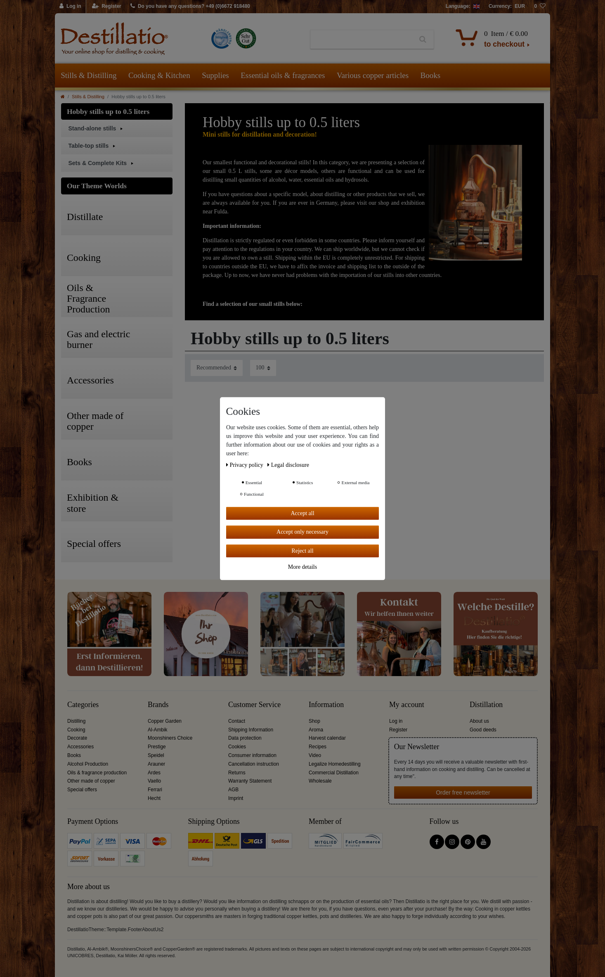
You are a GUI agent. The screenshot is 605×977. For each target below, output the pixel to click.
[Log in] (70, 6)
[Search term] (361, 39)
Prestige (157, 747)
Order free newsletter (463, 792)
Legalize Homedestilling (335, 764)
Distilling (76, 721)
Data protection (245, 738)
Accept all (302, 513)
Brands (158, 705)
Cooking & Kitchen (159, 75)
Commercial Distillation (334, 773)
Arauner (156, 764)
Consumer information (252, 755)
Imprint (235, 798)
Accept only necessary (302, 532)
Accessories (80, 747)
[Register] (106, 6)
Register (398, 730)
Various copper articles (373, 75)
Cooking (76, 730)
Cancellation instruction (253, 764)
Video (315, 755)
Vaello (154, 781)
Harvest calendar (327, 738)
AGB (233, 789)
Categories (83, 705)
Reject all (302, 551)
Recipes (317, 747)
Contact (236, 721)
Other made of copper (91, 781)
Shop (314, 721)
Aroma (316, 730)
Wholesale (320, 781)
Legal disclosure (288, 465)
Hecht (154, 798)
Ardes (154, 773)
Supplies (215, 75)
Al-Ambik (158, 730)
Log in (395, 721)
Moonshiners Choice (170, 738)
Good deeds (483, 730)
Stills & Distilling (88, 75)
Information (326, 705)
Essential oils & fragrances (283, 75)
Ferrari (155, 789)
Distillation (486, 705)
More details (302, 567)
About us (479, 721)
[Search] (422, 39)
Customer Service (254, 705)
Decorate (77, 738)
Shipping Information (250, 730)
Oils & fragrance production (97, 773)
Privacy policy (245, 465)
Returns (237, 773)
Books (431, 75)
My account (406, 705)
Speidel (156, 755)
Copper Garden (165, 721)
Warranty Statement (250, 781)
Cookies (237, 747)
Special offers (82, 789)
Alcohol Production (87, 764)
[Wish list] (539, 6)
